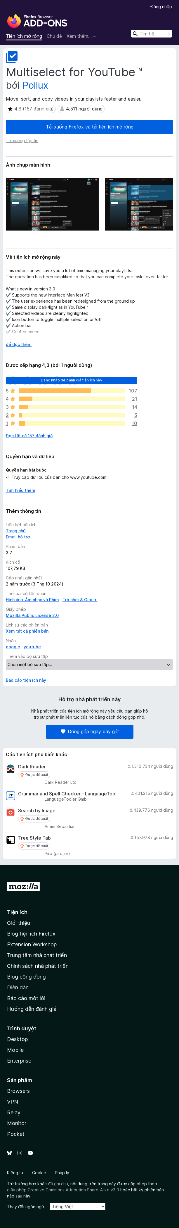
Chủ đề (54, 36)
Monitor (16, 1123)
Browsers (18, 1091)
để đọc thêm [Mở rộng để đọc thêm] (19, 344)
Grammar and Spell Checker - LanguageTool (67, 794)
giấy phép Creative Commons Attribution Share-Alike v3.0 (63, 1189)
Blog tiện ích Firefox (31, 934)
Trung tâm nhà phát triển (37, 955)
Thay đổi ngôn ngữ (25, 1206)
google (13, 646)
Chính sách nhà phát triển (38, 966)
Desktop (17, 1039)
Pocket (16, 1134)
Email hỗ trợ (18, 536)
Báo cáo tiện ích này (26, 680)
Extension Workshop (32, 944)
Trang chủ (16, 530)
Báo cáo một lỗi (26, 998)
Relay (13, 1112)
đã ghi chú (58, 1183)
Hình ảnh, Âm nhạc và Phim (32, 599)
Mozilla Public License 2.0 (32, 615)
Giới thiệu (18, 923)
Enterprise (19, 1061)
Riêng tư (15, 1172)
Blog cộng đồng (26, 977)
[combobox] (151, 34)
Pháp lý (62, 1172)
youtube (32, 646)
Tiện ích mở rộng (24, 36)
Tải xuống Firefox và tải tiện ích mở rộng (89, 127)
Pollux (35, 85)
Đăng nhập (161, 6)
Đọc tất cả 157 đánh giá (29, 435)
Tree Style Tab (34, 838)
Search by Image (36, 810)
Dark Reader (32, 767)
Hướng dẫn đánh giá (31, 1009)
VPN (12, 1102)
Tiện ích (17, 912)
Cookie (39, 1172)
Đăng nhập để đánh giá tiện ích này (71, 380)
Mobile (15, 1050)
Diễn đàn (18, 987)
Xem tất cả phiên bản (27, 631)
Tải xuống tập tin (22, 140)
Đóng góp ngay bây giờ (90, 731)
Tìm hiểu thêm (20, 490)
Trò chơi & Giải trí (80, 599)
